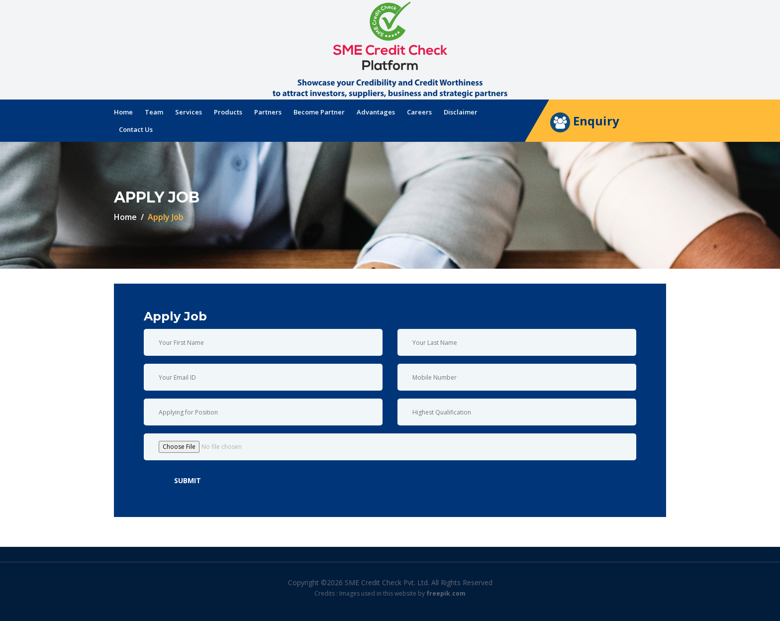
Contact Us (136, 129)
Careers (419, 111)
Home (123, 111)
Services (188, 111)
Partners (268, 111)
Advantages (376, 111)
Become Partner (319, 111)
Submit (187, 480)
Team (154, 111)
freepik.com (446, 593)
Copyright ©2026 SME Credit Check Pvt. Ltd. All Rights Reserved (390, 582)
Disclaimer (461, 111)
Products (228, 111)
